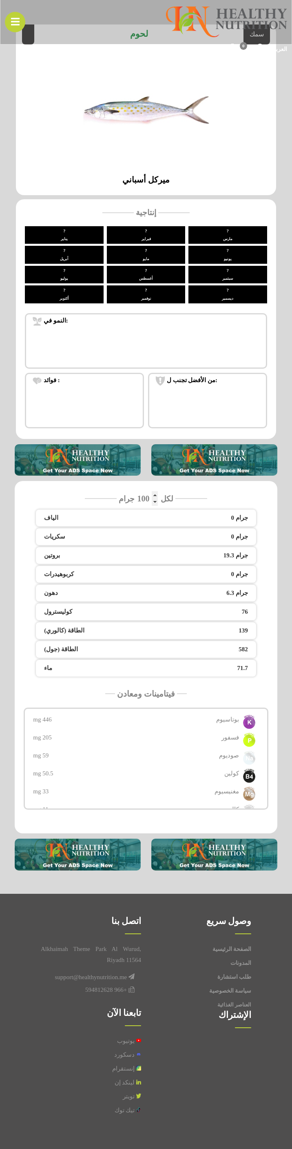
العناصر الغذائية (234, 1005)
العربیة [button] (279, 49)
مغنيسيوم (227, 791)
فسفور (230, 737)
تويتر (132, 1096)
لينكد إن (128, 1082)
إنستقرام (126, 1068)
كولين (231, 773)
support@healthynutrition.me (91, 977)
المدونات (240, 963)
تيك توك (128, 1110)
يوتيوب (129, 1041)
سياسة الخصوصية (230, 991)
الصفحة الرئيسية (232, 949)
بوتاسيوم (227, 719)
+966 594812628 (106, 989)
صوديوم (229, 755)
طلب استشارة (234, 977)
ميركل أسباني (146, 179)
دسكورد (127, 1054)
